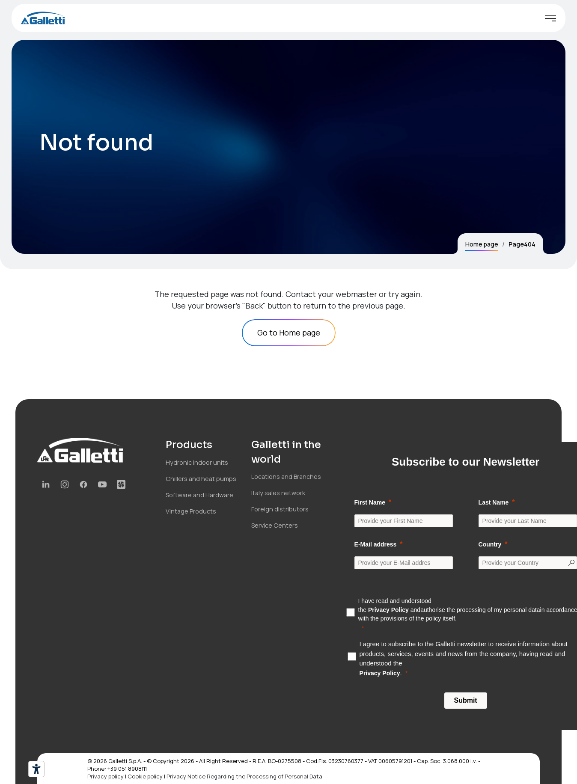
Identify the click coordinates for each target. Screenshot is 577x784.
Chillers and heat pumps (201, 479)
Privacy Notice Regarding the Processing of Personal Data (244, 776)
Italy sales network (278, 493)
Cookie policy (145, 776)
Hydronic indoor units (197, 462)
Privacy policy (105, 776)
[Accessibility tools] (36, 769)
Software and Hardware (199, 495)
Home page (481, 244)
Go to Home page (288, 332)
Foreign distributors (280, 509)
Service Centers (274, 525)
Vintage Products (191, 511)
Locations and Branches (286, 476)
